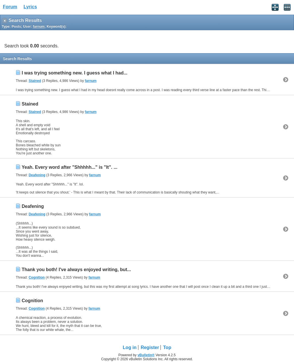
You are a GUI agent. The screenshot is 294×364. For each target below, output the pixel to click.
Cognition (37, 277)
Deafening (37, 175)
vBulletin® (146, 355)
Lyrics (30, 6)
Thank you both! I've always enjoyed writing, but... (76, 269)
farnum (91, 81)
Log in (130, 347)
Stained (35, 81)
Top (167, 347)
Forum (10, 6)
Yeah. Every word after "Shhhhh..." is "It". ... (69, 167)
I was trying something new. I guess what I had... (74, 72)
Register (150, 347)
